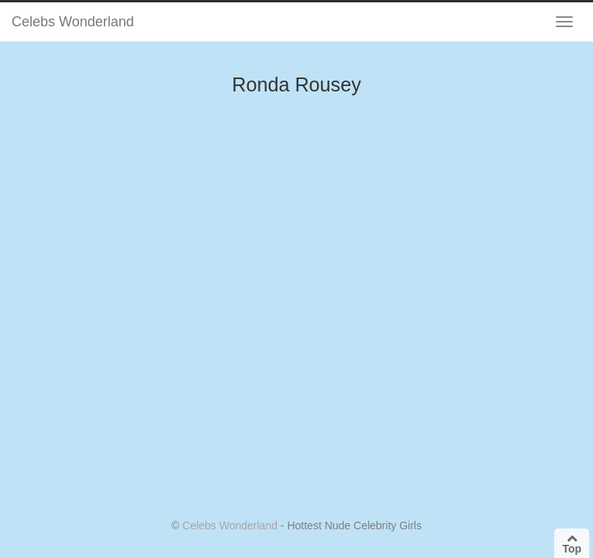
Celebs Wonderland (73, 21)
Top (571, 543)
